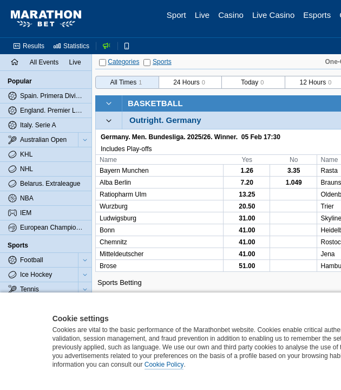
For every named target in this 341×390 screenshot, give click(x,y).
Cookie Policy (164, 364)
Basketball (155, 103)
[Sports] (146, 62)
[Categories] (102, 62)
